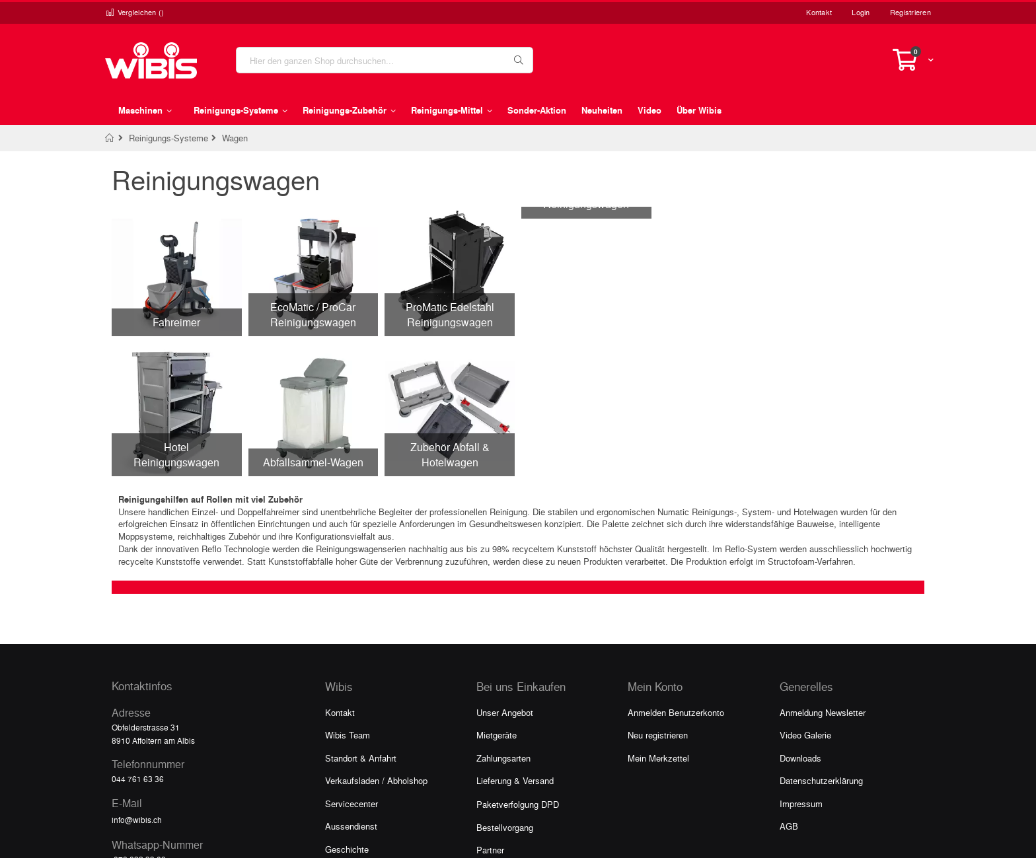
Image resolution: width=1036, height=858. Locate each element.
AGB (789, 826)
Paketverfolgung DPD (517, 804)
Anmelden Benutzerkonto (676, 712)
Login (861, 12)
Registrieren (910, 12)
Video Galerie (805, 735)
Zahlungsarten (503, 758)
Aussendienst (351, 826)
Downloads (800, 758)
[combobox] (384, 60)
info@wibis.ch (137, 820)
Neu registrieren (658, 735)
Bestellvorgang (504, 827)
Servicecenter (351, 803)
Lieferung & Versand (515, 780)
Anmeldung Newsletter (823, 712)
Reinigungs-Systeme (168, 137)
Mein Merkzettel (658, 758)
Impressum (801, 803)
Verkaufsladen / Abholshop (376, 780)
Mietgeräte (496, 735)
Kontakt (819, 12)
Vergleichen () (135, 12)
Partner (490, 849)
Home (110, 138)
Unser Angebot (504, 712)
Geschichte (347, 849)
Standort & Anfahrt (360, 758)
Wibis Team (347, 735)
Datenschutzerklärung (821, 780)
